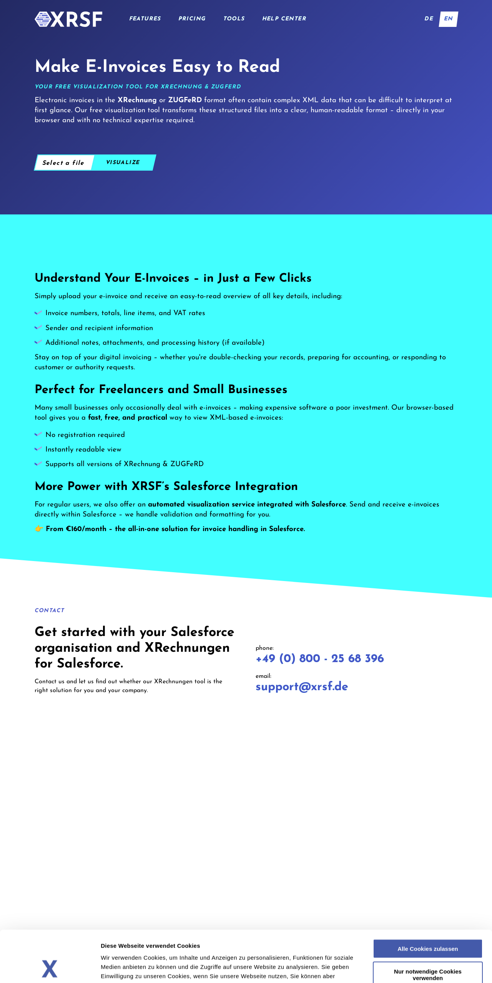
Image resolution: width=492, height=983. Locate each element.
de (429, 19)
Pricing (192, 19)
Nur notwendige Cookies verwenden (428, 926)
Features (145, 19)
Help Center (284, 19)
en (448, 19)
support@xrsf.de (302, 687)
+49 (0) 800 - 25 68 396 (320, 659)
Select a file (63, 163)
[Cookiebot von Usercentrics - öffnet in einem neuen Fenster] (49, 968)
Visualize (123, 163)
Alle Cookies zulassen (427, 900)
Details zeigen (417, 968)
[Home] (68, 19)
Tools (234, 19)
